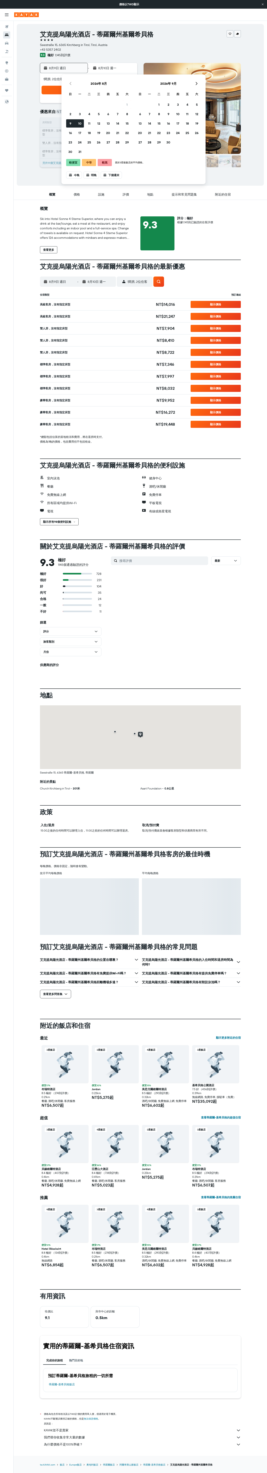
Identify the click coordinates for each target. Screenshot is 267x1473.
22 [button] (127, 133)
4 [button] (89, 114)
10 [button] (80, 123)
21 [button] (117, 133)
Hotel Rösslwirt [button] (51, 1249)
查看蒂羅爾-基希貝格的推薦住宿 (221, 1197)
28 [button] (117, 142)
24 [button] (80, 142)
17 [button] (79, 133)
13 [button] (108, 123)
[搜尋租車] (7, 43)
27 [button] (108, 142)
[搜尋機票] (7, 27)
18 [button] (89, 133)
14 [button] (117, 123)
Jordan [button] (96, 1089)
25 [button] (89, 142)
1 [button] (127, 105)
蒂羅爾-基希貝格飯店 (62, 1384)
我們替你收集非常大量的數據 (142, 1437)
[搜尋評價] (163, 560)
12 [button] (98, 123)
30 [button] (70, 152)
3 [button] (80, 114)
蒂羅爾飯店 (109, 1464)
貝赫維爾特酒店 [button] (51, 1169)
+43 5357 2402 (50, 49)
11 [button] (89, 123)
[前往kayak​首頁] (26, 14)
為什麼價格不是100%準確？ (142, 1444)
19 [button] (98, 133)
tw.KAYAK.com (47, 1464)
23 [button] (70, 142)
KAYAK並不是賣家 (142, 1430)
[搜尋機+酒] (7, 51)
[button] (262, 4)
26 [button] (98, 142)
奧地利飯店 (92, 1464)
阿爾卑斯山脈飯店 (129, 1464)
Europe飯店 (75, 1464)
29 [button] (127, 142)
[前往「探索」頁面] (7, 63)
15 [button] (127, 123)
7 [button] (117, 114)
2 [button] (70, 114)
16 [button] (70, 133)
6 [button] (108, 114)
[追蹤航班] (7, 71)
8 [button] (127, 114)
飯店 (62, 1464)
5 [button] (99, 114)
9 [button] (70, 123)
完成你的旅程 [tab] (54, 1360)
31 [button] (79, 152)
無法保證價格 (91, 1418)
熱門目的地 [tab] (76, 1360)
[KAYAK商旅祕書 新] (7, 79)
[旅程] (7, 90)
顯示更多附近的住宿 (228, 1037)
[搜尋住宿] (7, 35)
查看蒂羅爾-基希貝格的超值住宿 (221, 1117)
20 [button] (108, 133)
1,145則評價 (62, 55)
